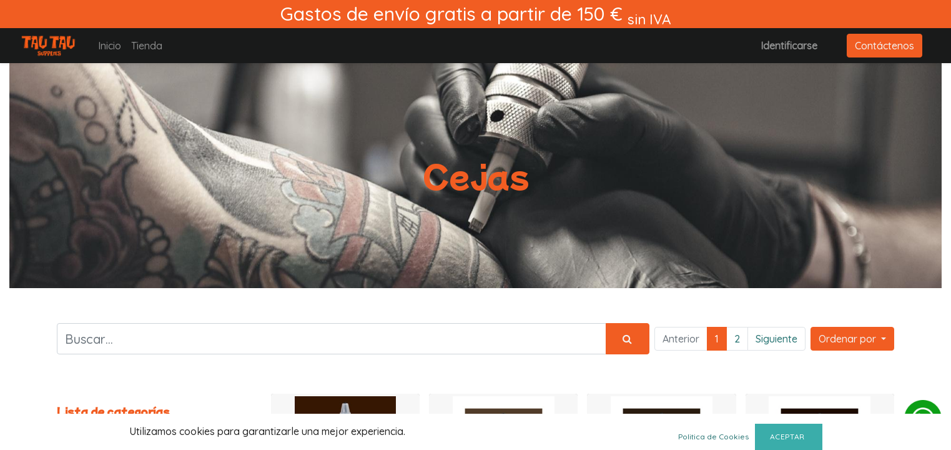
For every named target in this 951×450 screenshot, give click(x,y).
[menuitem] (109, 45)
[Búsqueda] (627, 338)
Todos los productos (103, 427)
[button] (852, 339)
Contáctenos (884, 45)
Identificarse (789, 45)
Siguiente (776, 338)
